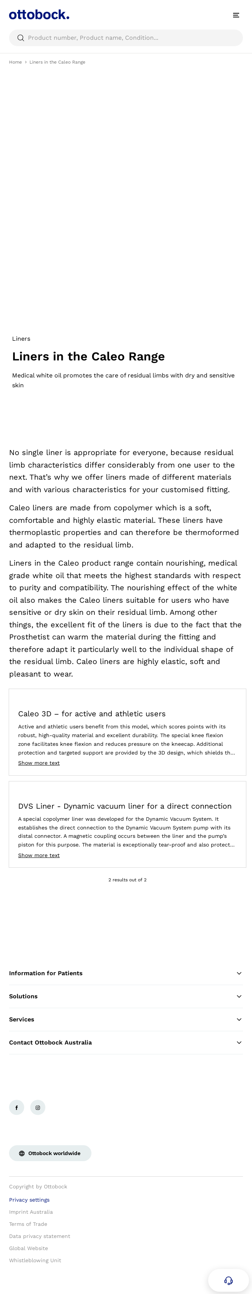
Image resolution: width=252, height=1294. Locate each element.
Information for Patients (126, 973)
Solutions (126, 996)
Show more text (39, 763)
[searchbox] (126, 38)
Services (126, 1019)
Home (15, 62)
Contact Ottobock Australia (126, 1042)
